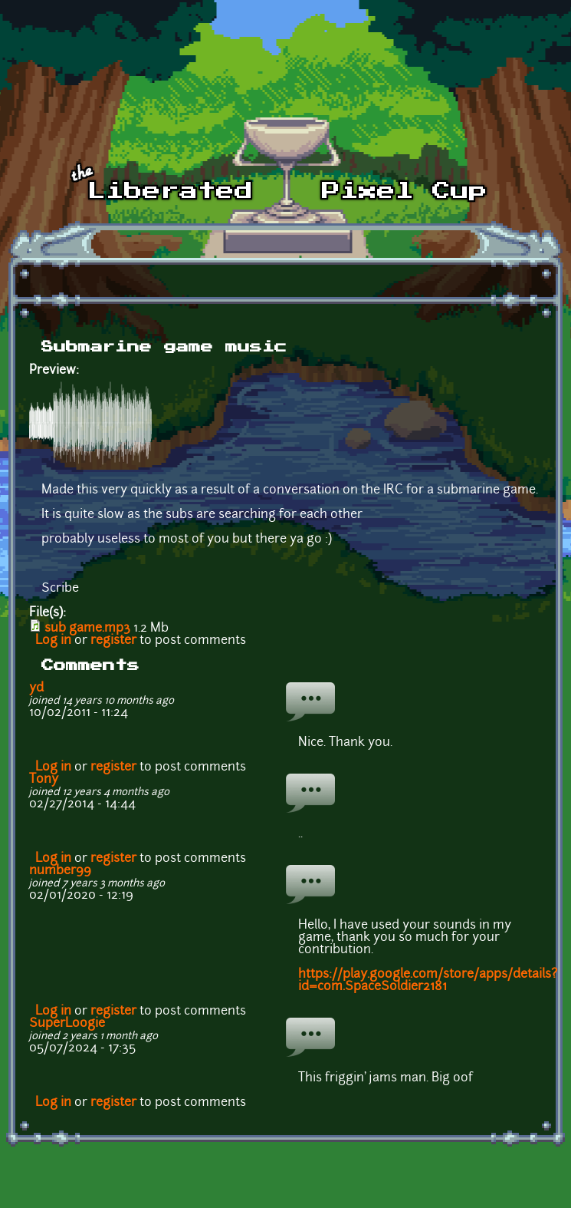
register (113, 641)
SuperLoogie (67, 1024)
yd (36, 688)
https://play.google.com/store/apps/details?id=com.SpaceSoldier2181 (427, 981)
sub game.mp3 (87, 628)
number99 (60, 871)
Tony (43, 780)
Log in (53, 641)
